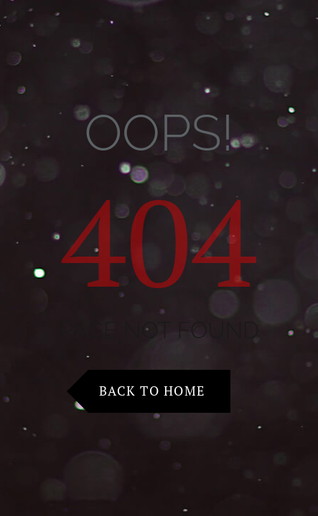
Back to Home (152, 390)
